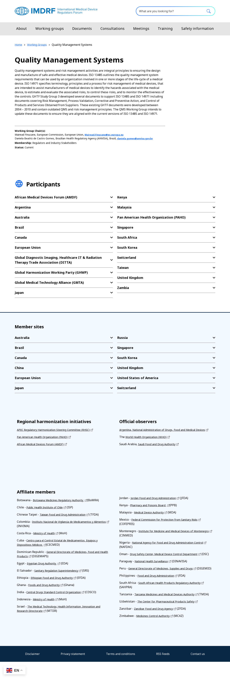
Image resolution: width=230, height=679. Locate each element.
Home (19, 45)
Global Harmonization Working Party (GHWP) (51, 272)
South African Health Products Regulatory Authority (173, 596)
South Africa (127, 237)
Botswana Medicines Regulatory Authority (62, 504)
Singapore (125, 227)
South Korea (127, 247)
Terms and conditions (120, 671)
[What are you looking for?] (175, 11)
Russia (122, 337)
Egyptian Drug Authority (44, 568)
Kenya (122, 197)
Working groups (49, 28)
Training (165, 28)
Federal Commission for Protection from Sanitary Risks (168, 524)
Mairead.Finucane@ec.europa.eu (106, 134)
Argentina (23, 207)
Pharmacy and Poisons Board (150, 509)
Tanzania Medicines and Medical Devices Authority (168, 607)
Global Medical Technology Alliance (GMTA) (49, 282)
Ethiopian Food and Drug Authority (54, 582)
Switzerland (126, 257)
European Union (28, 247)
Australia (22, 217)
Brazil (19, 227)
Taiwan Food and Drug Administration (65, 519)
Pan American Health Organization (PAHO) (151, 217)
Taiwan (123, 267)
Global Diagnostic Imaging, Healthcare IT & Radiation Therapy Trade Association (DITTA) (58, 260)
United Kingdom (130, 277)
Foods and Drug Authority (45, 589)
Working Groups (39, 45)
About (21, 28)
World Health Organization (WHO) (148, 441)
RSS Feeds (163, 671)
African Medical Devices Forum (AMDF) (46, 197)
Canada (21, 237)
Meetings (141, 28)
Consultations (112, 28)
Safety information (197, 28)
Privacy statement (73, 671)
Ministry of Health (45, 537)
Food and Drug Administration (157, 588)
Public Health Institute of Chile (47, 512)
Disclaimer (32, 671)
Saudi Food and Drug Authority (158, 448)
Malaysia (124, 207)
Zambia (123, 288)
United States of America (137, 378)
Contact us (198, 671)
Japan (19, 292)
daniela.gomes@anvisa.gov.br (136, 138)
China (19, 368)
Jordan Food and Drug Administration (156, 502)
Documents (82, 28)
